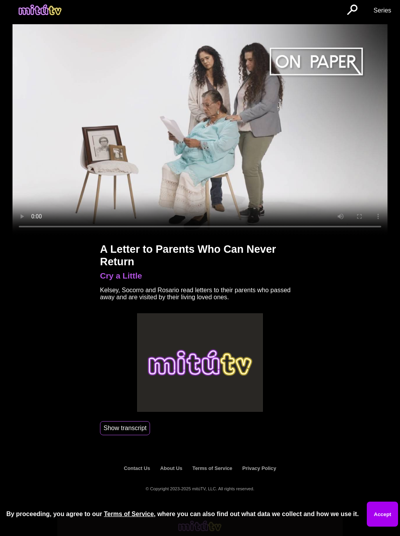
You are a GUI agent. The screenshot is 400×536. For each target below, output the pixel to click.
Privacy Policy (259, 468)
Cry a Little (121, 275)
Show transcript (125, 428)
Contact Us (137, 468)
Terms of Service (212, 468)
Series (382, 10)
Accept (382, 514)
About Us (171, 468)
